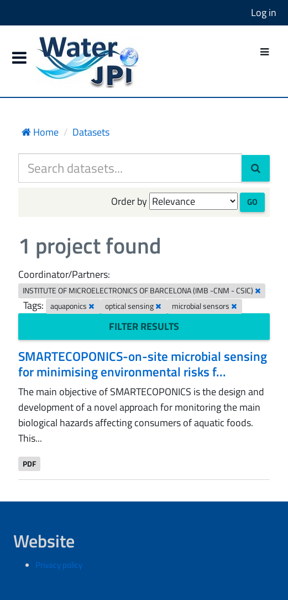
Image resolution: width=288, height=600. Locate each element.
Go (252, 201)
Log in (263, 12)
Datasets (90, 132)
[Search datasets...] (130, 168)
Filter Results (144, 326)
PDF (29, 463)
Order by (129, 201)
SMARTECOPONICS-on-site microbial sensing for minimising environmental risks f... (142, 363)
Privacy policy (58, 564)
